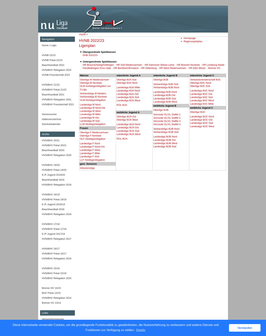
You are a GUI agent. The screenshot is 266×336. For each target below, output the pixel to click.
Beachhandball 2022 (53, 65)
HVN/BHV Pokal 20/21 (54, 145)
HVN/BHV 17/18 (51, 224)
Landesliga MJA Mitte (128, 87)
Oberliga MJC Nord (200, 82)
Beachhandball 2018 (53, 209)
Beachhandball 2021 (53, 94)
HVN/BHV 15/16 (51, 268)
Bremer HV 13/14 (51, 302)
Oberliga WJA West (127, 119)
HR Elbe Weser (197, 68)
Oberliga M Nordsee (91, 82)
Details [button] (140, 330)
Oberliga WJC (197, 112)
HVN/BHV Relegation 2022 (56, 70)
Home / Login (49, 45)
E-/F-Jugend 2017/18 (53, 233)
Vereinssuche (49, 114)
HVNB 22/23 (49, 55)
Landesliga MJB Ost (164, 95)
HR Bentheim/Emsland (126, 68)
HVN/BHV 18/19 (51, 194)
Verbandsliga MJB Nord (166, 87)
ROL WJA (122, 138)
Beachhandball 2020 (53, 150)
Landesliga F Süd (89, 156)
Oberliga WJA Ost (126, 116)
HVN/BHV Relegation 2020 (56, 155)
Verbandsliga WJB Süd (165, 132)
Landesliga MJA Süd (128, 97)
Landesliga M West (90, 111)
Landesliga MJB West (165, 101)
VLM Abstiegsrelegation (93, 100)
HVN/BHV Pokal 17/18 (54, 229)
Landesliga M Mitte (90, 114)
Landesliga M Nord (90, 104)
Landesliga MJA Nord (128, 90)
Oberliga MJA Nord (127, 82)
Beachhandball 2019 (53, 179)
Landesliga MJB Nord (165, 91)
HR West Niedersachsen (172, 68)
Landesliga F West (90, 150)
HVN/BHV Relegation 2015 (56, 278)
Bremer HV (214, 68)
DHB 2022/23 (90, 55)
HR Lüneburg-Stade (213, 64)
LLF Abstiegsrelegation (92, 159)
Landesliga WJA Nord (128, 124)
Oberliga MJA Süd (126, 79)
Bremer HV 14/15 (51, 288)
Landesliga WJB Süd (164, 146)
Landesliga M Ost (89, 117)
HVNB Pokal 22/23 (52, 60)
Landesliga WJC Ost (201, 119)
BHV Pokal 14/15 (51, 293)
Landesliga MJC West (202, 100)
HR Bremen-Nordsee (188, 64)
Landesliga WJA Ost (128, 127)
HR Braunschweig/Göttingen (98, 64)
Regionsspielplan (193, 41)
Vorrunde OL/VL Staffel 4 (167, 124)
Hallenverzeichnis (51, 119)
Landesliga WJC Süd (201, 123)
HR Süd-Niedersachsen (129, 64)
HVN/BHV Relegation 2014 (56, 297)
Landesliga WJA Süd (128, 130)
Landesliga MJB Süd (164, 98)
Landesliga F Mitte (90, 153)
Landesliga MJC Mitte (202, 103)
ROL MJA (122, 105)
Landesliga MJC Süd (201, 97)
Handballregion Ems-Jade (97, 68)
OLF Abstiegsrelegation (92, 138)
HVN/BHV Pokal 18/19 (54, 199)
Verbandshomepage (53, 319)
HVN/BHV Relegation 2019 (56, 184)
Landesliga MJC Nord (202, 90)
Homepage (190, 38)
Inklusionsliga (87, 168)
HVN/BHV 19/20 (51, 165)
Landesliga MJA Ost (128, 94)
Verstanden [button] (244, 327)
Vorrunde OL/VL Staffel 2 (167, 117)
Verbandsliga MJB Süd (165, 84)
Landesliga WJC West (202, 126)
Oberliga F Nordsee (90, 135)
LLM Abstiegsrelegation (92, 124)
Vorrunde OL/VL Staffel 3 (167, 121)
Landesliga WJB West (165, 143)
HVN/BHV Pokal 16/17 (54, 253)
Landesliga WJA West (128, 134)
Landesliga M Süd (90, 120)
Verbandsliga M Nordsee (93, 96)
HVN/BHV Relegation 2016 (56, 258)
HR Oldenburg (149, 68)
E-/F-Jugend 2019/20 (53, 174)
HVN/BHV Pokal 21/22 (54, 89)
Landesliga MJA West (128, 100)
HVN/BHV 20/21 (51, 140)
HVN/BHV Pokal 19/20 (54, 169)
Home (82, 34)
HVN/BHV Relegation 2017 (56, 238)
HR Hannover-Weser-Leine (159, 64)
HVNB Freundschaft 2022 (56, 74)
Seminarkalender (51, 124)
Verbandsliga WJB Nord (166, 128)
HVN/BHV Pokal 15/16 (54, 273)
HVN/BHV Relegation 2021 (56, 99)
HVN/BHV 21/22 (51, 84)
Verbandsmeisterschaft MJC (205, 79)
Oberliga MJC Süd (200, 86)
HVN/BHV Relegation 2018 (56, 214)
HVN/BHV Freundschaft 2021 (58, 104)
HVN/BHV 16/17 (51, 248)
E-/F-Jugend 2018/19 (53, 204)
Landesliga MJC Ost (201, 94)
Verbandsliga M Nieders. (93, 93)
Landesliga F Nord (90, 143)
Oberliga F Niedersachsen (94, 132)
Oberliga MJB (160, 79)
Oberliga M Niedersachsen (94, 79)
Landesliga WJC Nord (202, 116)
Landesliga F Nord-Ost (92, 146)
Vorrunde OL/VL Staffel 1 (167, 114)
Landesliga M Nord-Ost (92, 107)
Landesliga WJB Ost (164, 140)
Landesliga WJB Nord (165, 136)
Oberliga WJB (160, 109)
